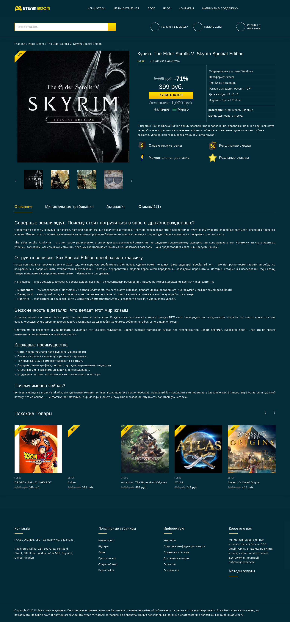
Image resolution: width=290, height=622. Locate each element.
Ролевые (247, 109)
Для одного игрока (230, 115)
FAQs (167, 8)
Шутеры (103, 546)
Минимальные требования (69, 206)
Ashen (72, 482)
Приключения (107, 558)
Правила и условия (176, 552)
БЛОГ (151, 8)
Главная (20, 43)
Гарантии (170, 564)
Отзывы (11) (149, 206)
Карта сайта (106, 570)
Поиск (112, 27)
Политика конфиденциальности (184, 546)
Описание (24, 206)
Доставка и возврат (176, 558)
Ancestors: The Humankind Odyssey (144, 482)
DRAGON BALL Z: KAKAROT (33, 482)
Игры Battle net (126, 8)
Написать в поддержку (220, 8)
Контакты (186, 8)
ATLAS (179, 482)
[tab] (27, 208)
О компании (171, 570)
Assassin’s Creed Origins (244, 482)
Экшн (102, 552)
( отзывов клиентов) (165, 61)
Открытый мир (107, 564)
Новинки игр (106, 540)
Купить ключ (171, 95)
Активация (116, 206)
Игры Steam (96, 8)
